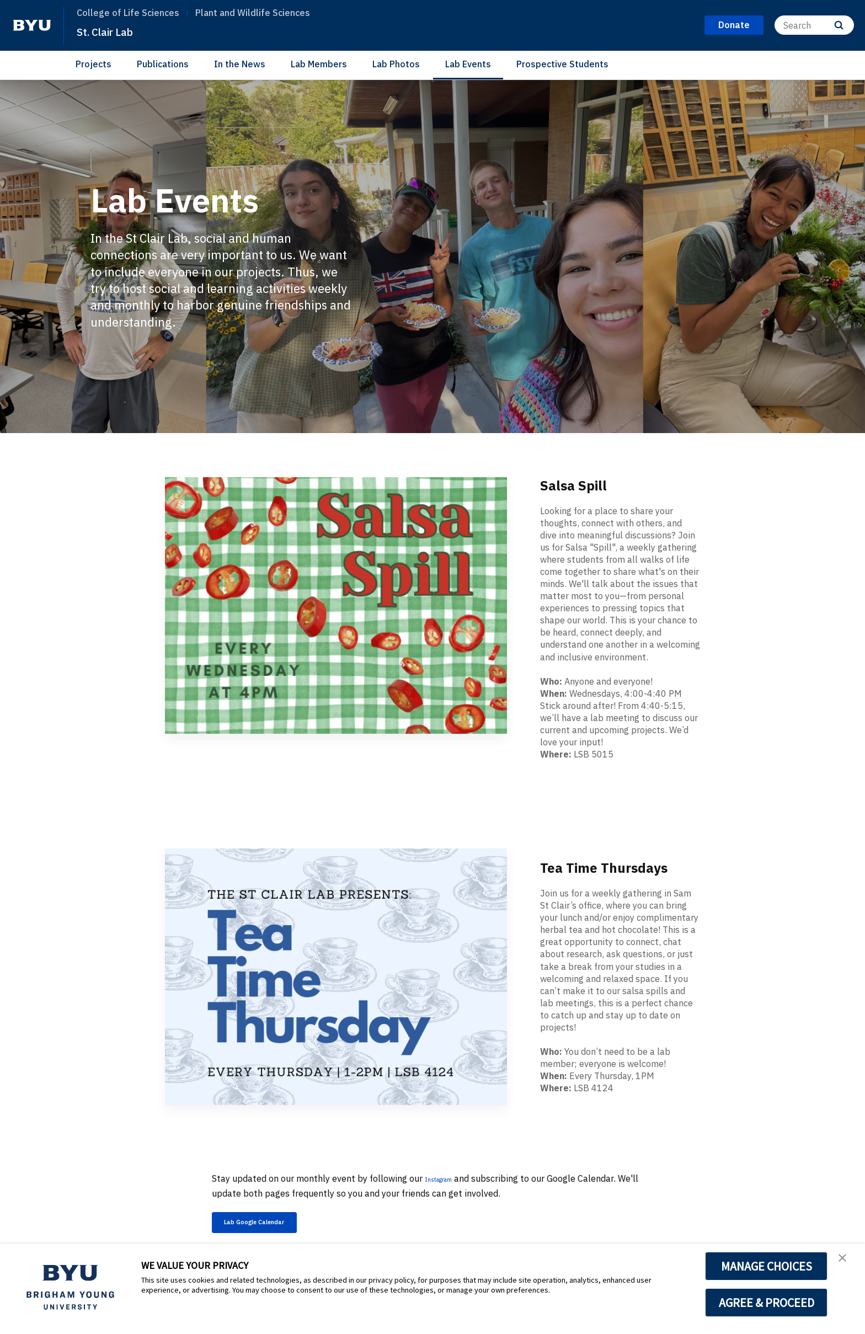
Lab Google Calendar (275, 1225)
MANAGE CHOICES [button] (766, 1266)
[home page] (32, 25)
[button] (847, 1263)
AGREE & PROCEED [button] (766, 1302)
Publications (163, 64)
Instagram (446, 1178)
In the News (239, 64)
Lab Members (319, 64)
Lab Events (468, 64)
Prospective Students (562, 64)
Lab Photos (396, 64)
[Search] (814, 25)
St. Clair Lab (113, 31)
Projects (93, 64)
